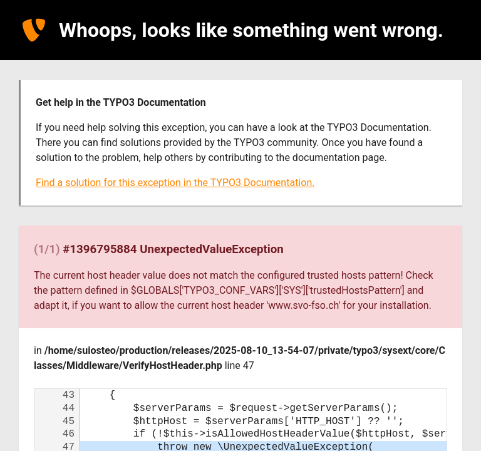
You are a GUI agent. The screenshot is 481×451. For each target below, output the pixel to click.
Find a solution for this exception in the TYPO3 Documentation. (175, 183)
